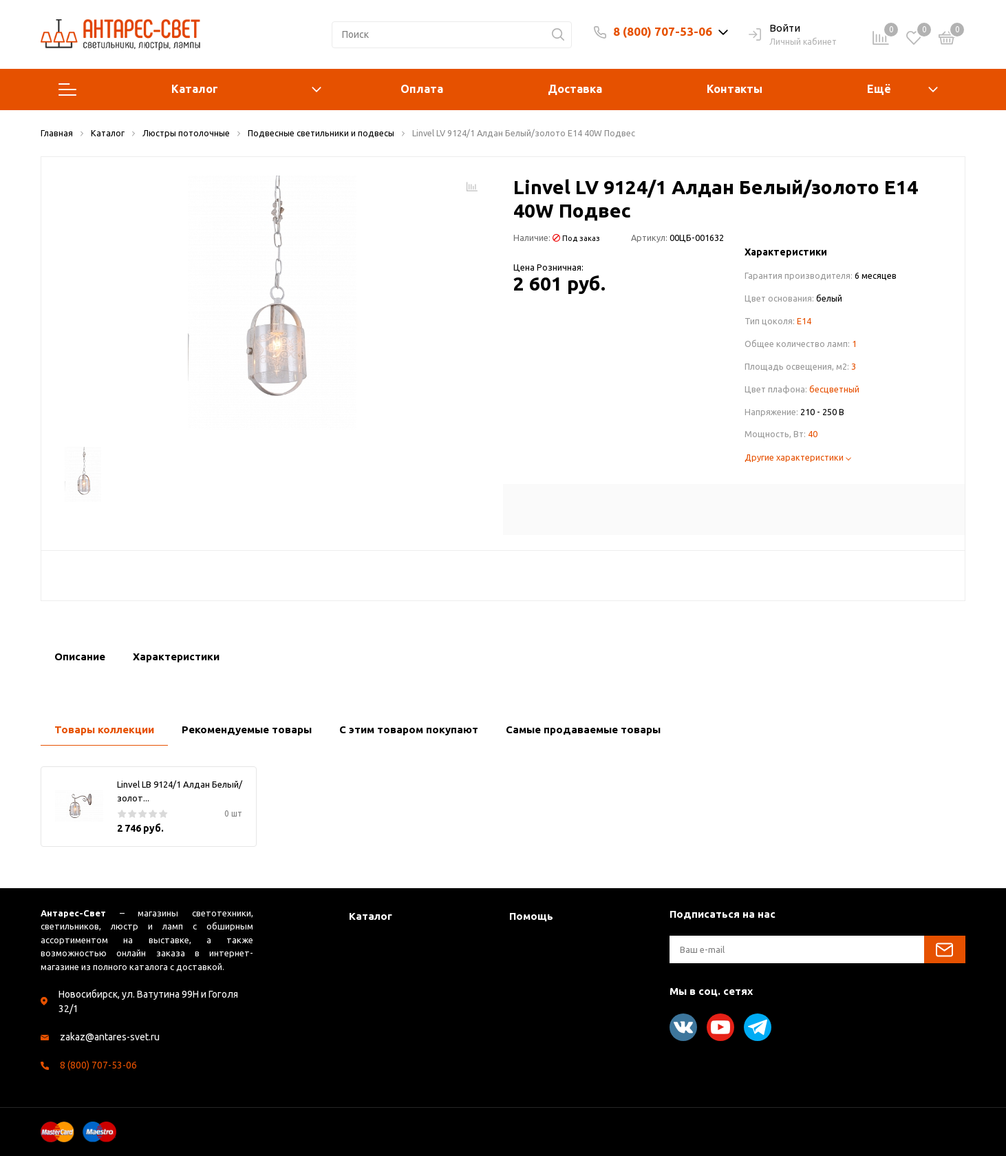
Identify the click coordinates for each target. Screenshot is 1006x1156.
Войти (774, 29)
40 (812, 434)
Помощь (531, 916)
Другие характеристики (798, 457)
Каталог (189, 89)
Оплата (421, 89)
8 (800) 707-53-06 (662, 31)
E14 (804, 321)
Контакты (734, 89)
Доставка (575, 89)
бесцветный (834, 389)
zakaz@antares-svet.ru (110, 1036)
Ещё (879, 89)
